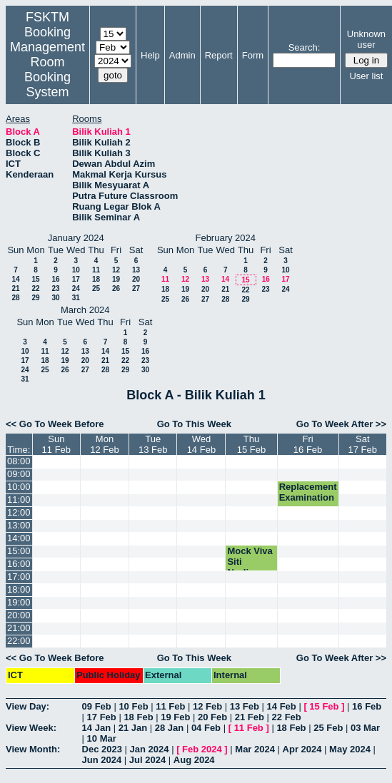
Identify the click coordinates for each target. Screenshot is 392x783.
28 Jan (169, 727)
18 (96, 279)
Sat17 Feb (362, 444)
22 (35, 288)
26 (116, 288)
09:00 (19, 474)
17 (76, 279)
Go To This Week (194, 424)
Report (219, 55)
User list (366, 76)
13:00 (19, 525)
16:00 (19, 563)
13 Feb (244, 706)
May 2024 (350, 749)
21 (15, 288)
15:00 (19, 551)
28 (15, 298)
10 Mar (101, 738)
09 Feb (96, 706)
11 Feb (170, 706)
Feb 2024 (202, 749)
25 (96, 288)
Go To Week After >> (341, 424)
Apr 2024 (302, 749)
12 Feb (207, 706)
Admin (182, 55)
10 (76, 270)
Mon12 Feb (104, 444)
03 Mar (365, 727)
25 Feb (328, 727)
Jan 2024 (149, 749)
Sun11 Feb (56, 444)
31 (76, 298)
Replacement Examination (308, 492)
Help (150, 55)
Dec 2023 (102, 749)
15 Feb (323, 706)
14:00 (19, 538)
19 (116, 279)
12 (116, 270)
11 (96, 270)
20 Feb (212, 717)
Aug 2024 (194, 759)
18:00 (19, 589)
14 (15, 279)
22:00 (19, 640)
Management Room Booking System (47, 69)
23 (55, 288)
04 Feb (206, 727)
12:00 (19, 512)
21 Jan (133, 727)
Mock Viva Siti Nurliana (249, 562)
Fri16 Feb (307, 444)
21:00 (19, 628)
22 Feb (286, 717)
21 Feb (249, 717)
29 (35, 298)
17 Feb (101, 717)
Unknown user (366, 39)
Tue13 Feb (153, 444)
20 (136, 279)
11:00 (19, 499)
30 (55, 298)
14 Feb (281, 706)
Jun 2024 (102, 759)
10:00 (19, 486)
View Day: (27, 706)
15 (35, 279)
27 (136, 288)
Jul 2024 (147, 759)
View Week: (31, 727)
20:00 (19, 615)
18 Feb (138, 717)
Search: (304, 47)
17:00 (19, 576)
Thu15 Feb (251, 444)
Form (252, 55)
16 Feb (366, 706)
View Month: (33, 749)
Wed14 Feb (201, 444)
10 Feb (133, 706)
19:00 (19, 602)
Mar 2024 (255, 749)
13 (136, 270)
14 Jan (96, 727)
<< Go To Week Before (55, 424)
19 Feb (175, 717)
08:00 (19, 461)
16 (55, 279)
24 (76, 288)
